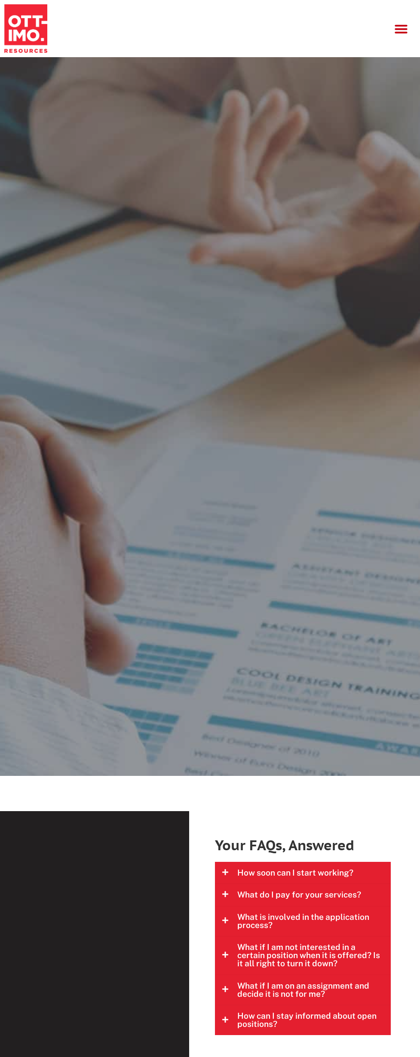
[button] (401, 28)
